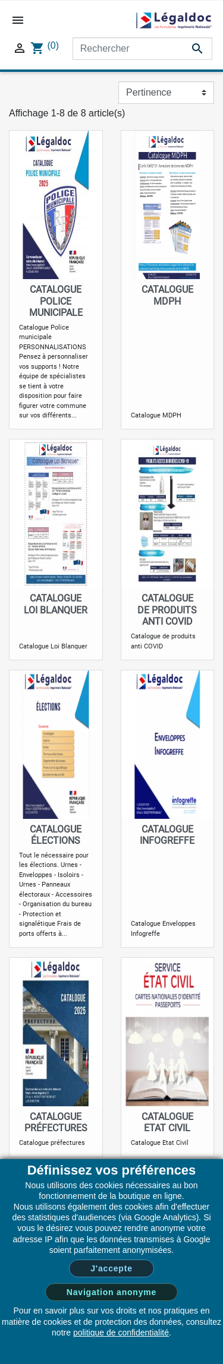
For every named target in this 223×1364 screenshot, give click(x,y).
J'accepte (111, 1268)
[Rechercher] (142, 48)
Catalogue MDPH (167, 295)
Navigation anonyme (111, 1292)
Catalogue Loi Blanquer (55, 604)
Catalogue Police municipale (56, 301)
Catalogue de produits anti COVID (167, 609)
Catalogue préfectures (55, 1122)
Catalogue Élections (55, 835)
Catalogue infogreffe (167, 835)
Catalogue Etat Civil (167, 1122)
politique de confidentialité (121, 1332)
